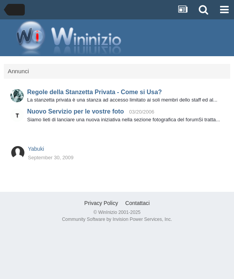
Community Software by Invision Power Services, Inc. (117, 219)
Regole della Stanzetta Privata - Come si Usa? (94, 92)
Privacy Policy (101, 203)
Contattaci (137, 203)
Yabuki (36, 149)
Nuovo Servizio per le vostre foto (75, 111)
